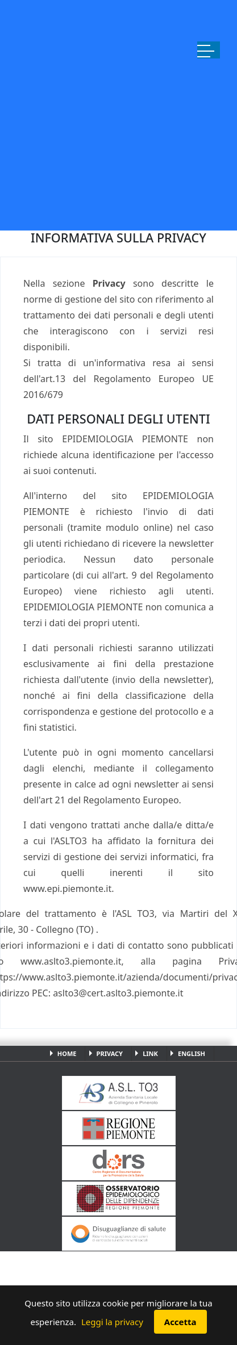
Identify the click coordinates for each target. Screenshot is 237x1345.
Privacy (110, 1053)
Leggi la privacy (112, 1321)
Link (150, 1053)
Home (67, 1053)
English (191, 1053)
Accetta (180, 1321)
